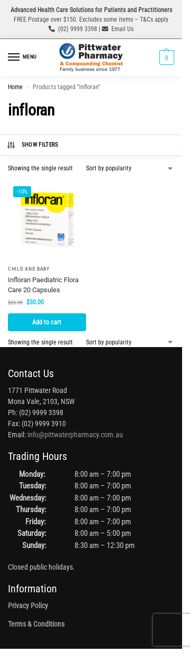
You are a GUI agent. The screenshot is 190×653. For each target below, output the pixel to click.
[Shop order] (130, 168)
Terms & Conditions (36, 624)
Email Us (122, 29)
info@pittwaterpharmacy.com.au (75, 434)
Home (15, 87)
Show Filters (32, 145)
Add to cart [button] (46, 322)
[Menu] (24, 57)
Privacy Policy (28, 605)
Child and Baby (29, 269)
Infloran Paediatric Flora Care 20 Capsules (43, 285)
